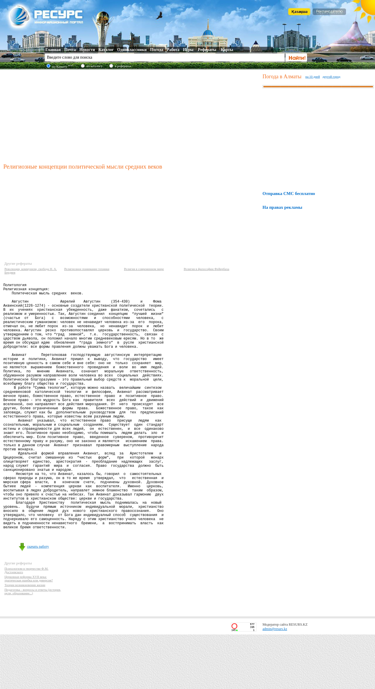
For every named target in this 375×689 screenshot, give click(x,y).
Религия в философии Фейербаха (206, 269)
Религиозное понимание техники (86, 269)
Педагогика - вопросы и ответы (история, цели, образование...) (32, 645)
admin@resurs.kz (274, 683)
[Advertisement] (131, 115)
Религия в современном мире (144, 269)
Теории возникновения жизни (24, 639)
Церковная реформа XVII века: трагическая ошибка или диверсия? (28, 633)
